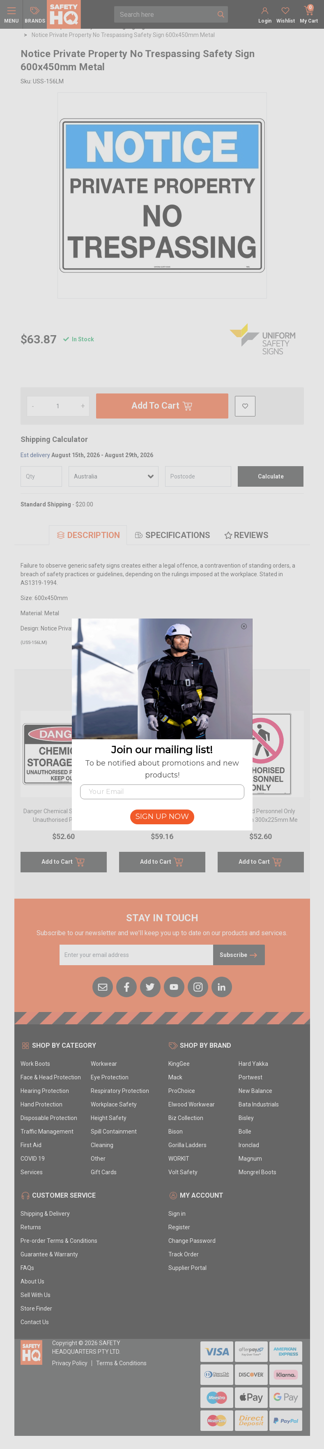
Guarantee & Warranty (49, 1254)
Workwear (104, 1063)
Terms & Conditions (121, 1363)
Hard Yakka (253, 1063)
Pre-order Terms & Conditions (59, 1240)
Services (32, 1172)
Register (179, 1227)
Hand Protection (41, 1104)
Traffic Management (47, 1131)
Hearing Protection (45, 1091)
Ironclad (249, 1145)
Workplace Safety (114, 1104)
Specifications (172, 535)
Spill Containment (114, 1131)
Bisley (246, 1118)
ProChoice (181, 1091)
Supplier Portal (187, 1268)
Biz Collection (185, 1118)
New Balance (255, 1091)
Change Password (192, 1240)
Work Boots (35, 1063)
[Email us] (102, 986)
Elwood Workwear (191, 1104)
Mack (175, 1077)
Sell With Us (36, 1295)
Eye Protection (110, 1077)
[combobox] (164, 14)
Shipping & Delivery (45, 1213)
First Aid (31, 1145)
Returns (31, 1227)
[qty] (41, 476)
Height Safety (108, 1118)
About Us (32, 1281)
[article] (63, 796)
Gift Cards (104, 1172)
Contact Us (35, 1322)
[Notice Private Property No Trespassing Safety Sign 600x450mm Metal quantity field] (58, 406)
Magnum (250, 1158)
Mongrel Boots (257, 1172)
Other (98, 1158)
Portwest (250, 1077)
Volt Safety (183, 1172)
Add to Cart (63, 862)
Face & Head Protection (51, 1077)
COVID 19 (33, 1158)
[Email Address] (137, 955)
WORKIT (178, 1158)
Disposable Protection (49, 1118)
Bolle (245, 1131)
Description (88, 535)
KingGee (179, 1063)
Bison (175, 1131)
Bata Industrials (259, 1104)
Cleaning (102, 1145)
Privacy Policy (69, 1363)
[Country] (114, 476)
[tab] (88, 535)
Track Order (183, 1254)
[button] (245, 406)
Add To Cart (162, 406)
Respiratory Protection (120, 1091)
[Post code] (198, 476)
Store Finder (36, 1308)
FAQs (27, 1268)
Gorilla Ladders (187, 1145)
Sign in (177, 1213)
